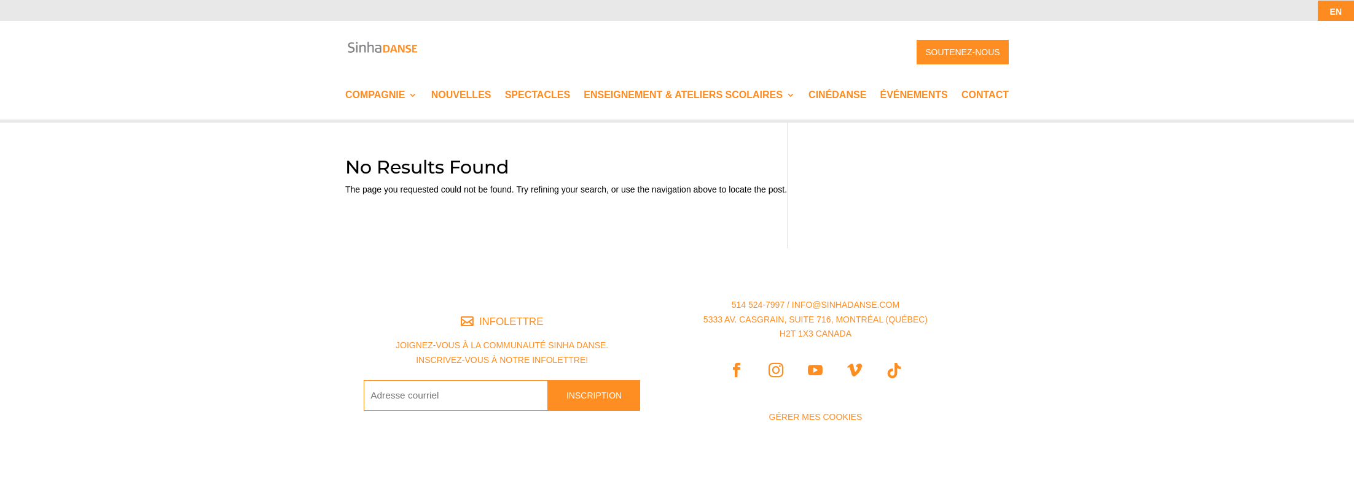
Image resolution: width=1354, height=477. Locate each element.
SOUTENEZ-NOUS (962, 52)
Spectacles (537, 95)
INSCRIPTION (594, 395)
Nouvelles (461, 95)
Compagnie (375, 95)
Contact (985, 95)
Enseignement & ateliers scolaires (683, 95)
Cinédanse (837, 95)
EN (1336, 12)
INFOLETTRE (511, 321)
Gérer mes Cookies (816, 417)
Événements (914, 95)
